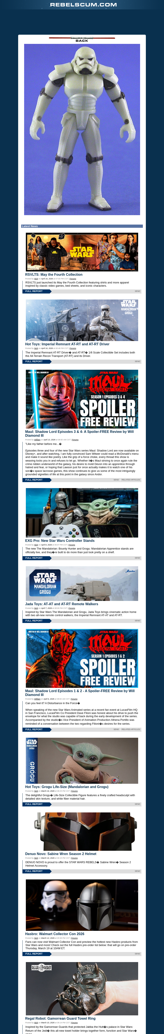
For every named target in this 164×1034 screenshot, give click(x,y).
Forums (73, 279)
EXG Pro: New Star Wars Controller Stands (60, 540)
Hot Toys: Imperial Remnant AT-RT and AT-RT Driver (67, 344)
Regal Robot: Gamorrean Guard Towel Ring (60, 1018)
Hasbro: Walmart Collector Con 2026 (54, 934)
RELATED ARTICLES (131, 480)
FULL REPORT (33, 291)
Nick (36, 279)
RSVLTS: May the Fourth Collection (53, 274)
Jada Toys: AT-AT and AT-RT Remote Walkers (61, 604)
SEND (137, 291)
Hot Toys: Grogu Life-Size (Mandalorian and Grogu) (66, 787)
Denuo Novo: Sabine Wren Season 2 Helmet (60, 854)
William (37, 440)
